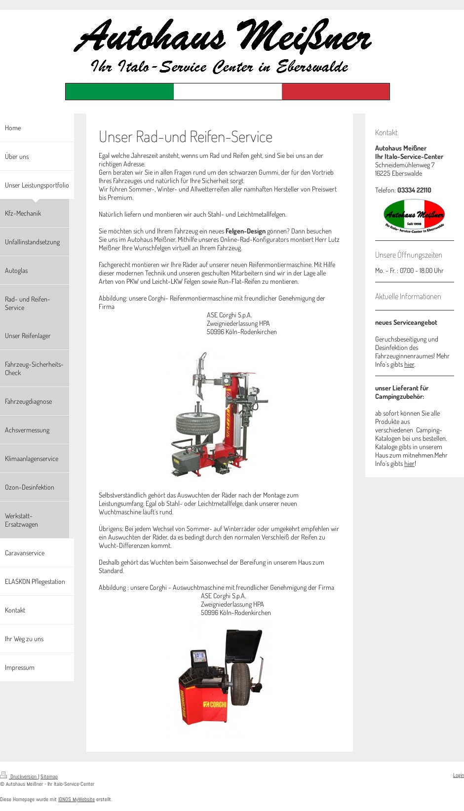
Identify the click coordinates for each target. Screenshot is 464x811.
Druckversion (19, 776)
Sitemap (49, 776)
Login (458, 775)
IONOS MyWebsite (76, 799)
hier (409, 364)
